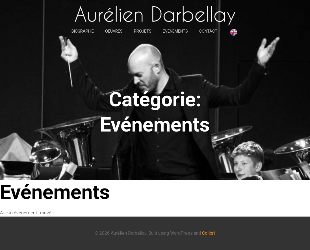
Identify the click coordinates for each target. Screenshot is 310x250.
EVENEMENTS (175, 31)
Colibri (208, 233)
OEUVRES (114, 31)
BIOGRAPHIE (82, 31)
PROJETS (142, 31)
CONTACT (208, 31)
